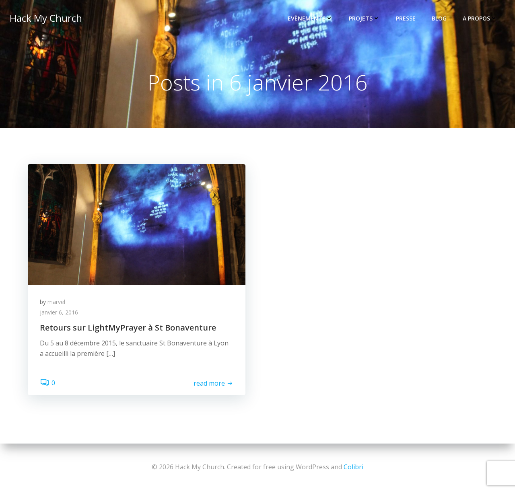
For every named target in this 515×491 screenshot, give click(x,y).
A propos (480, 18)
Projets (364, 18)
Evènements (310, 18)
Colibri (353, 466)
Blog (439, 18)
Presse (406, 18)
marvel (56, 302)
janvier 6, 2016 (59, 312)
